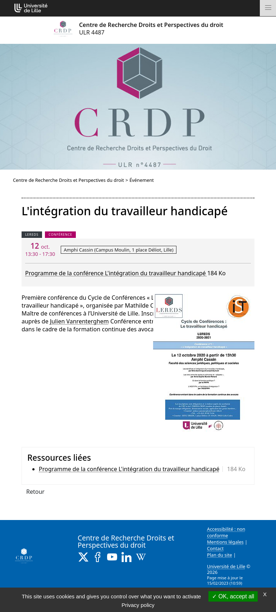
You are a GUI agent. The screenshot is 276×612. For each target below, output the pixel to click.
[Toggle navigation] (268, 8)
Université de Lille (226, 566)
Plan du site (219, 555)
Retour (35, 492)
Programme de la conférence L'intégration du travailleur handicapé (116, 273)
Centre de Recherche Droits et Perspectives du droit (68, 180)
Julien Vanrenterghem (79, 321)
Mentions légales (225, 542)
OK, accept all (233, 596)
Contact (215, 548)
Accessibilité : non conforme (226, 532)
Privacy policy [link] (138, 605)
